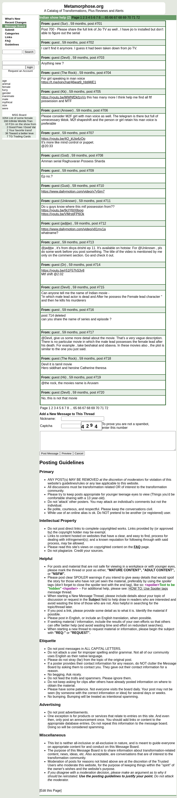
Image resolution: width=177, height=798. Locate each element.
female (6, 86)
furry (5, 89)
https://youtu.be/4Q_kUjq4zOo (63, 138)
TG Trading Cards (20, 136)
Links (8, 37)
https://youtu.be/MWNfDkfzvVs (63, 97)
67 (115, 17)
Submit (9, 29)
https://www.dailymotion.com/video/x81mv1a (73, 229)
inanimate (8, 96)
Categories (12, 33)
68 (120, 17)
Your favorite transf (20, 130)
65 (107, 17)
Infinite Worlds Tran (21, 121)
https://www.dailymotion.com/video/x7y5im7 (73, 191)
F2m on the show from (22, 124)
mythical (7, 102)
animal (6, 83)
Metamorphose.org (83, 6)
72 (138, 17)
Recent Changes (15, 22)
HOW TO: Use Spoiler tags (148, 588)
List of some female (21, 118)
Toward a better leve (21, 133)
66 (111, 17)
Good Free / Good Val (22, 127)
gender (6, 93)
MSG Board (19, 114)
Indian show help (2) (55, 17)
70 (129, 17)
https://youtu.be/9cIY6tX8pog (62, 210)
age (4, 80)
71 (134, 17)
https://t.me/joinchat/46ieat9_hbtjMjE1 (68, 82)
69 (124, 17)
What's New (12, 18)
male (5, 99)
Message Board (15, 26)
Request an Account (20, 70)
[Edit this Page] (50, 790)
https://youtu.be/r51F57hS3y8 (62, 270)
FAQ (7, 40)
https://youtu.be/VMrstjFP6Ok (62, 214)
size (4, 105)
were (5, 108)
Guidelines (12, 44)
